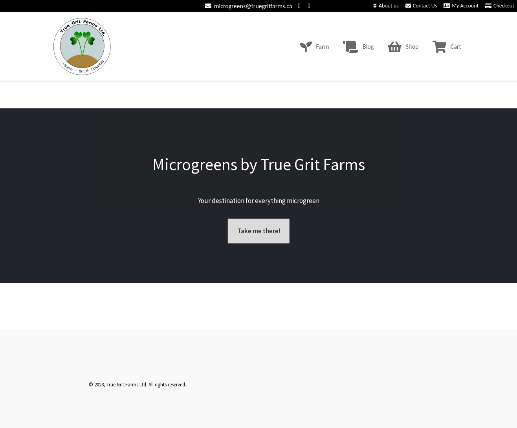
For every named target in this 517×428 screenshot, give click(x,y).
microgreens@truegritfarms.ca (247, 6)
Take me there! (258, 231)
